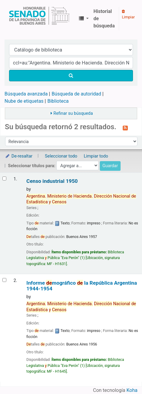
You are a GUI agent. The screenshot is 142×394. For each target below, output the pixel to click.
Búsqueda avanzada (26, 94)
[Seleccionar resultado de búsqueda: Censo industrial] (4, 178)
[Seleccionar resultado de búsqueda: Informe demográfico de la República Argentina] (4, 280)
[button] (84, 19)
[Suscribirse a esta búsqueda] (125, 127)
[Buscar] (71, 75)
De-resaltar (19, 156)
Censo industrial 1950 (52, 181)
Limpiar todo (96, 156)
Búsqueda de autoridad (76, 94)
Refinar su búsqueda (73, 113)
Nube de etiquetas (24, 101)
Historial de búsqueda (104, 18)
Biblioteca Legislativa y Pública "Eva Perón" (39, 19)
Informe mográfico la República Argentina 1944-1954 (82, 286)
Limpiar (128, 14)
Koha (132, 390)
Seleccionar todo (61, 156)
